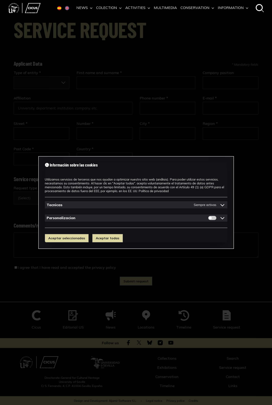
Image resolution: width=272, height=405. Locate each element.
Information (233, 8)
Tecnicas (54, 204)
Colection (109, 8)
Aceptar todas (107, 238)
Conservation (197, 8)
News (84, 8)
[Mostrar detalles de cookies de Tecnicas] (222, 204)
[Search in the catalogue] (260, 8)
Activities (137, 8)
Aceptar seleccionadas (66, 238)
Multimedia (165, 8)
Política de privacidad (154, 191)
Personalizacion (61, 218)
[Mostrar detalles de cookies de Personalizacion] (222, 218)
